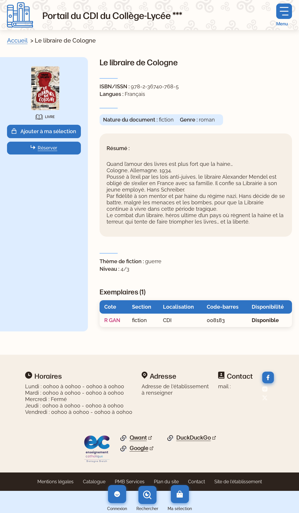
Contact (196, 481)
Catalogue (94, 481)
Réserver (47, 148)
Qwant (138, 437)
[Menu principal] (284, 15)
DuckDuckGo (193, 437)
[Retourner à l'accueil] (20, 15)
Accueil (17, 40)
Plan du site (166, 481)
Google (139, 448)
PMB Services (130, 481)
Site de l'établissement (238, 481)
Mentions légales (55, 481)
